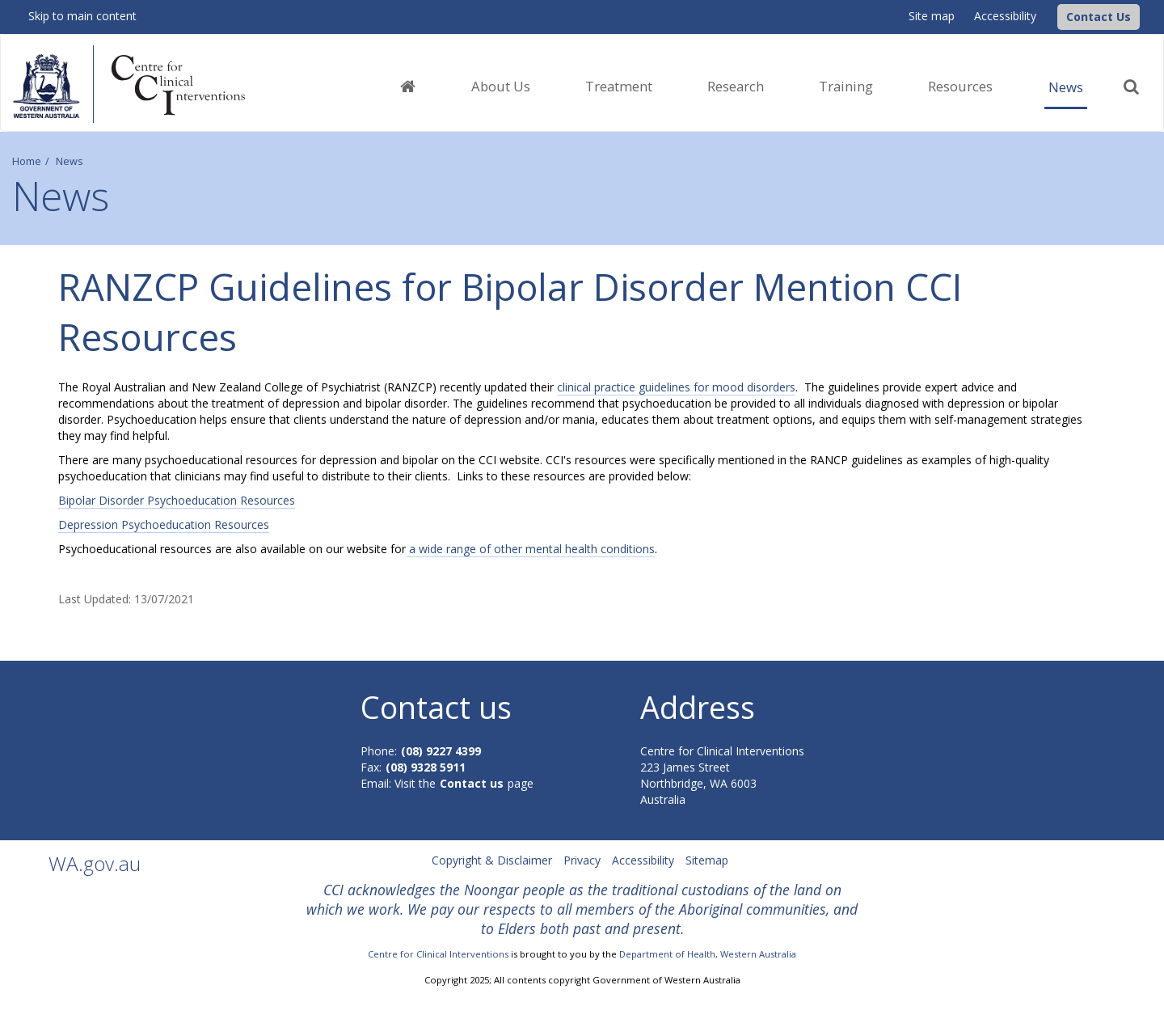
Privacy (582, 860)
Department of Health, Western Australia (707, 954)
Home (26, 161)
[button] (1098, 17)
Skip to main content (82, 15)
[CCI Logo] (1053, 15)
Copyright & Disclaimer (492, 860)
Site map (932, 15)
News (1065, 87)
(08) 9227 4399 (441, 751)
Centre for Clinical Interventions (438, 954)
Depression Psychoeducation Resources (163, 524)
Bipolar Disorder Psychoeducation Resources (176, 500)
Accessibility (1005, 15)
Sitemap (706, 860)
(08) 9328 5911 (426, 767)
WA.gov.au (94, 863)
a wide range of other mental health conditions (530, 548)
